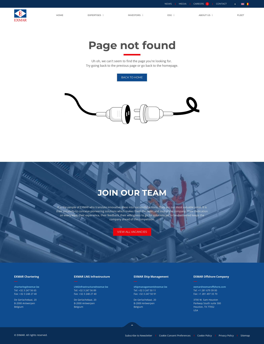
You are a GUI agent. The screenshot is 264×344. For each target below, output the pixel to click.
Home (59, 15)
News (168, 4)
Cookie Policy (204, 335)
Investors (135, 15)
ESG (170, 15)
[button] (235, 4)
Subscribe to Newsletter (138, 335)
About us (206, 15)
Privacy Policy (226, 335)
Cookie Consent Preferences (174, 335)
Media (182, 4)
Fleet (240, 15)
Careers (201, 4)
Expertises (96, 15)
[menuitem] (242, 4)
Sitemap (245, 335)
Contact (221, 4)
